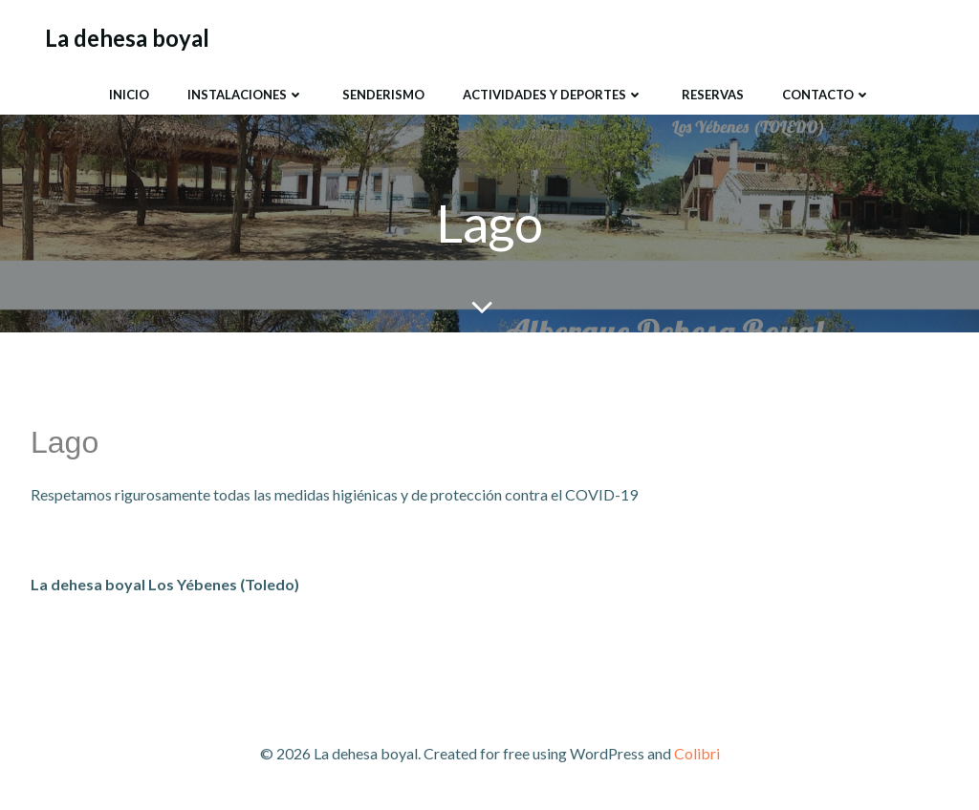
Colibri (697, 753)
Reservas (713, 94)
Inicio (129, 94)
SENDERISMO (383, 94)
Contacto (826, 94)
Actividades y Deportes (553, 94)
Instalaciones (245, 94)
